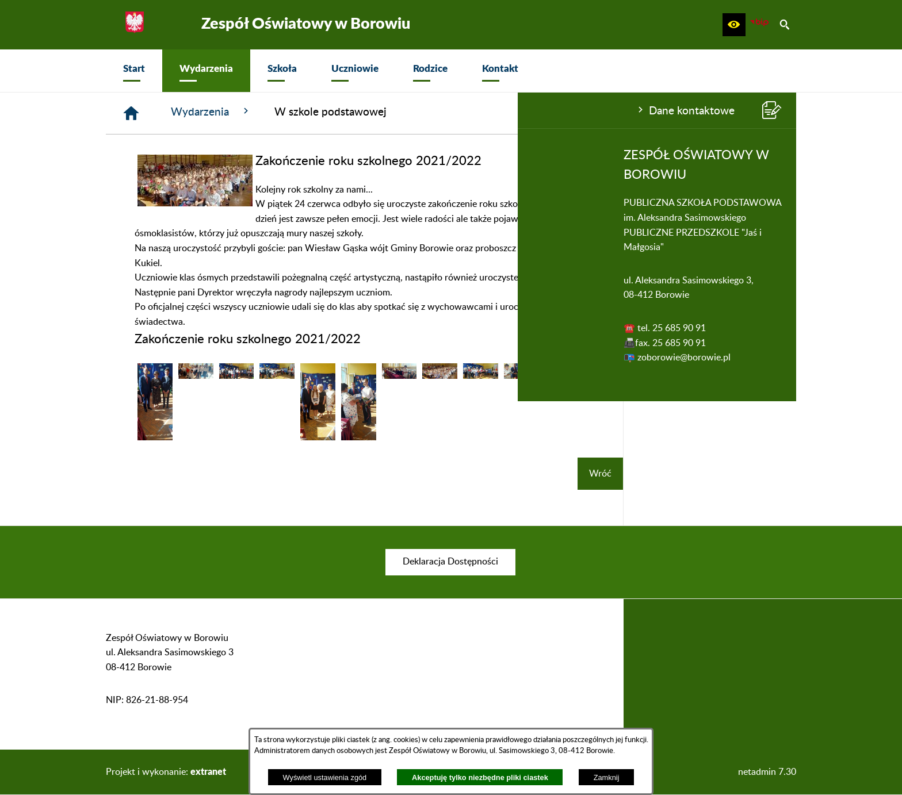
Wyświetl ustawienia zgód (325, 777)
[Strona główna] (304, 113)
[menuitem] (134, 70)
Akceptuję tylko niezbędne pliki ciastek (480, 777)
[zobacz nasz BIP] (759, 24)
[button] (734, 24)
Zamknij (607, 777)
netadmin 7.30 (767, 772)
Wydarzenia (384, 111)
